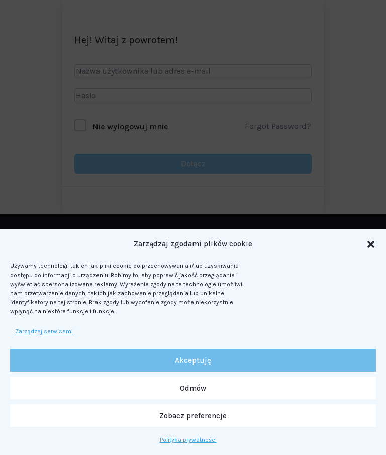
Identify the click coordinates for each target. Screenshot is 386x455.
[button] (371, 244)
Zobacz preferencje (193, 415)
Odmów (193, 388)
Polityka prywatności (188, 439)
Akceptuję (193, 360)
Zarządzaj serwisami (44, 331)
